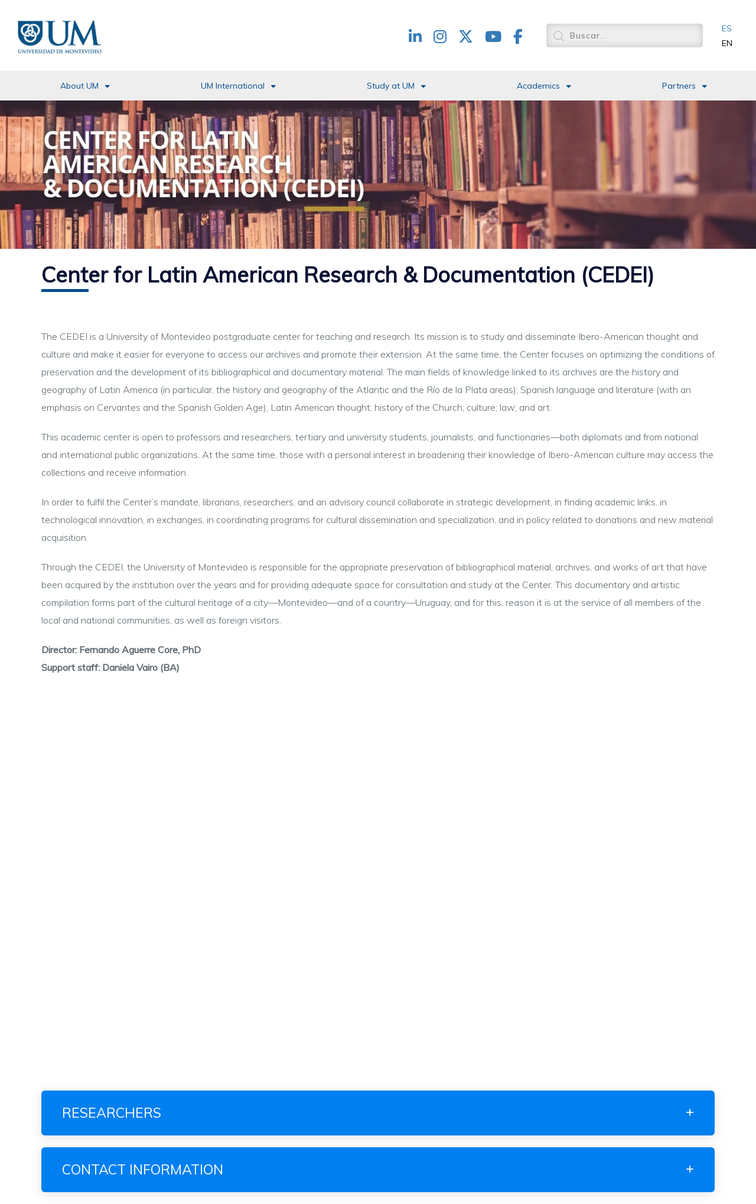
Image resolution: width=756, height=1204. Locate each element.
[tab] (378, 1113)
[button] (378, 1113)
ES (727, 28)
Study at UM (391, 85)
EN (727, 43)
